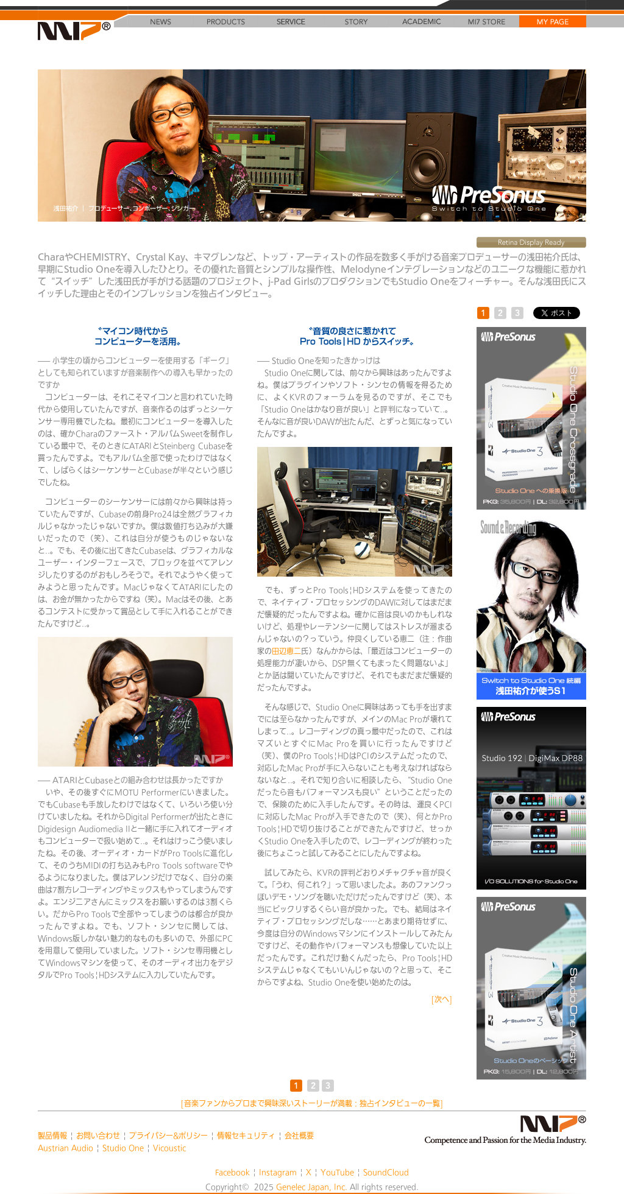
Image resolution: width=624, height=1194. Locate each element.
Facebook (232, 1172)
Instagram (278, 1172)
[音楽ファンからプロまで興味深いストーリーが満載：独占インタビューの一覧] (312, 1103)
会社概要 (299, 1135)
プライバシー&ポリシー (168, 1135)
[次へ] (441, 999)
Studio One (123, 1147)
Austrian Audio (65, 1147)
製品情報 (52, 1135)
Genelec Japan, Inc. (311, 1186)
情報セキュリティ (246, 1135)
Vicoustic (169, 1147)
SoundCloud (386, 1172)
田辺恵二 (286, 651)
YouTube (337, 1172)
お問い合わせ (98, 1135)
